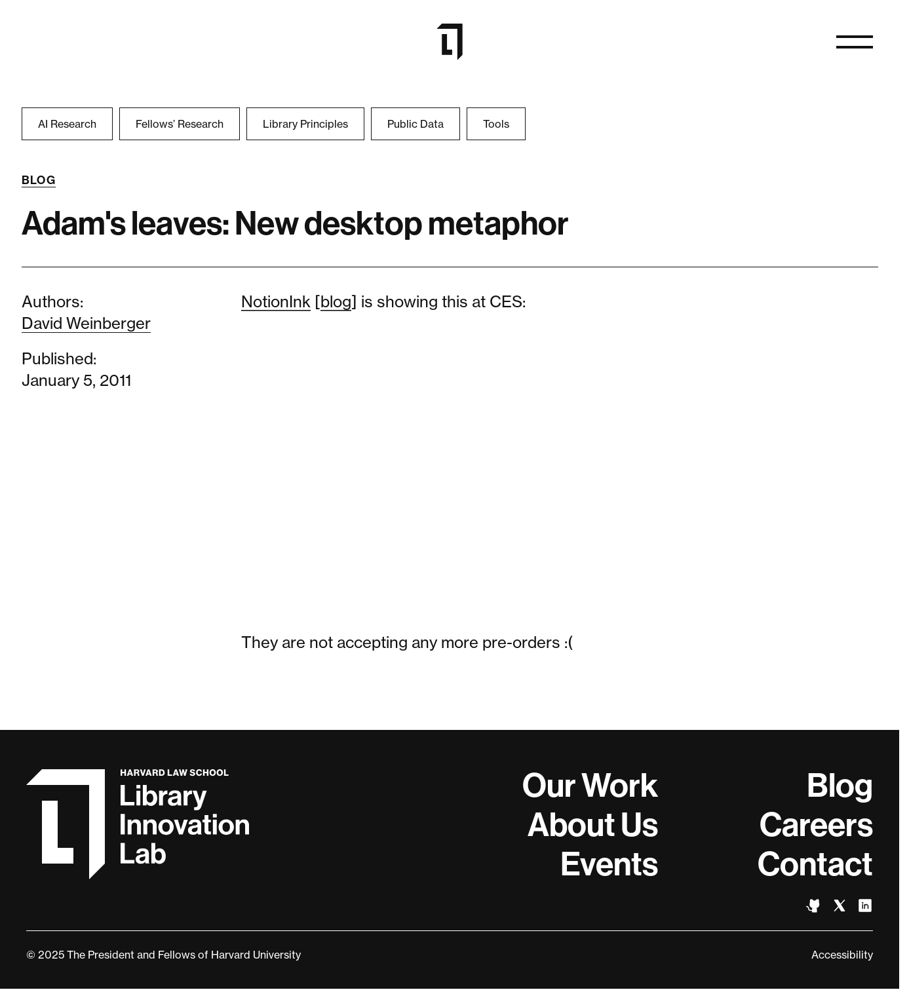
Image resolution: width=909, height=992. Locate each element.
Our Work (590, 785)
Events (609, 864)
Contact (815, 864)
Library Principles (305, 123)
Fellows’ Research (179, 123)
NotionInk (276, 301)
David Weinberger (86, 323)
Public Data (415, 123)
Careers (816, 825)
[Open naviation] (854, 42)
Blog (39, 180)
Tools (496, 123)
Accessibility (842, 954)
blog (335, 301)
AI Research (67, 123)
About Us (593, 825)
